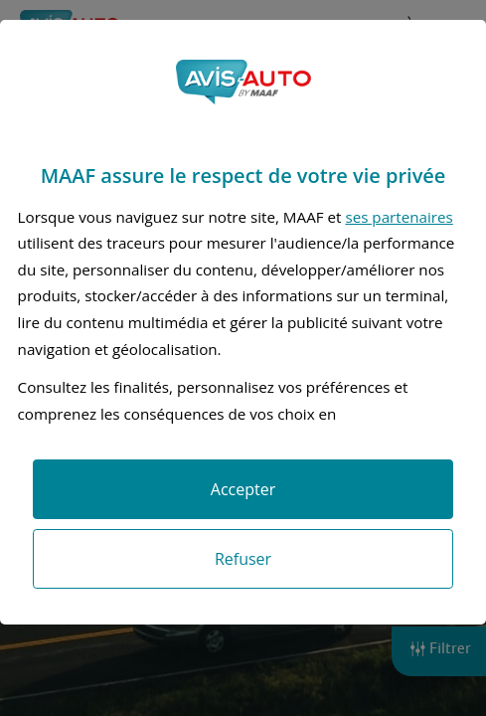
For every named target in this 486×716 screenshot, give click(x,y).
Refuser (243, 559)
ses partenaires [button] (398, 217)
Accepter (243, 489)
